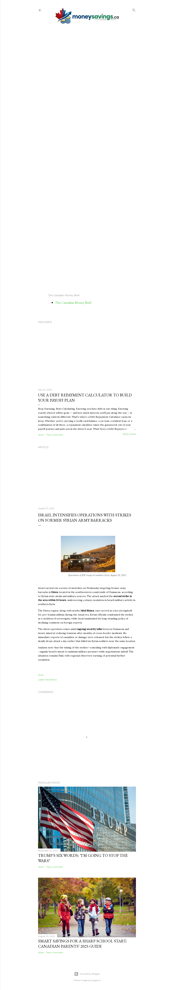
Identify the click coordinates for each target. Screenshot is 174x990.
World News (51, 679)
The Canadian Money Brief (73, 302)
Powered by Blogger (87, 974)
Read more (129, 434)
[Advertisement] (87, 158)
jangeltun (96, 980)
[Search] (134, 9)
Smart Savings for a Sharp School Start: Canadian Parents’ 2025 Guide (82, 943)
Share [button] (41, 434)
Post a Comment (54, 434)
